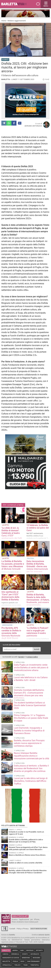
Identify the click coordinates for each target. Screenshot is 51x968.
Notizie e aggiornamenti (17, 21)
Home (3, 21)
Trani (25, 965)
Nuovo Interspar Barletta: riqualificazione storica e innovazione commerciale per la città (31, 756)
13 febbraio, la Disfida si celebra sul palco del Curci (38, 528)
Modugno (36, 958)
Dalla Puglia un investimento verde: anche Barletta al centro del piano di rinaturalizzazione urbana (31, 668)
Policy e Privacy (23, 929)
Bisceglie (29, 950)
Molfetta (6, 961)
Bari (22, 950)
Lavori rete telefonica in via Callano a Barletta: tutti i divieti (31, 678)
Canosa (5, 954)
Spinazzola (7, 965)
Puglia (15, 961)
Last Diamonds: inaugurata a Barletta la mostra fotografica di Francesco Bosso (29, 731)
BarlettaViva (15, 4)
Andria (15, 950)
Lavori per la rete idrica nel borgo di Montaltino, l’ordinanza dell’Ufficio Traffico (30, 781)
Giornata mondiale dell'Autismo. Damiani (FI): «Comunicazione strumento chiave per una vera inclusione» (29, 694)
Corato (25, 954)
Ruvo (22, 961)
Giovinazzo (34, 954)
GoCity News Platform (39, 928)
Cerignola (15, 954)
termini (21, 657)
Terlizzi (17, 965)
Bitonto (39, 950)
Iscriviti (36, 649)
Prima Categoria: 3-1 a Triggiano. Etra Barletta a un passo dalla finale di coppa (31, 718)
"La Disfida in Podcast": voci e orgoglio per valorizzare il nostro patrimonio (38, 632)
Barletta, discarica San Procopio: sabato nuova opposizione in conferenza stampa (29, 743)
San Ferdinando (33, 961)
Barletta (6, 950)
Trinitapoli (34, 965)
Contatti (12, 929)
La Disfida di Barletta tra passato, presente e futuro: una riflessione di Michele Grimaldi (12, 565)
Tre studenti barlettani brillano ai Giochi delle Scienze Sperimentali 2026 (30, 705)
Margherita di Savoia (10, 958)
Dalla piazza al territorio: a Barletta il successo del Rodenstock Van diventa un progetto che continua (31, 768)
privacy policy (32, 657)
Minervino (26, 958)
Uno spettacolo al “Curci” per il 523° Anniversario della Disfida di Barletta (10, 596)
